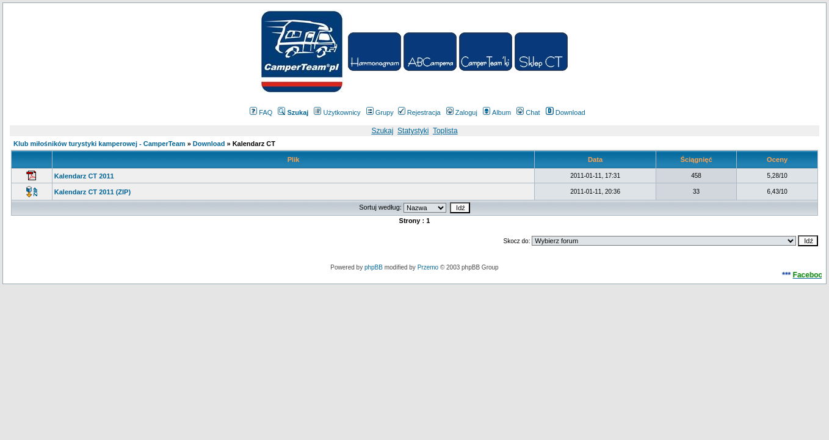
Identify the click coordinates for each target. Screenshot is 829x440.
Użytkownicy (337, 112)
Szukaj (382, 131)
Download (565, 112)
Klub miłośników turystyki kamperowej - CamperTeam (99, 143)
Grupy (380, 112)
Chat (528, 112)
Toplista (445, 131)
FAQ (261, 112)
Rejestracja (419, 112)
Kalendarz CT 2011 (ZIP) (92, 192)
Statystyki (413, 131)
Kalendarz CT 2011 (84, 176)
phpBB (373, 267)
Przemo (428, 267)
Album (497, 112)
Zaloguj (461, 112)
